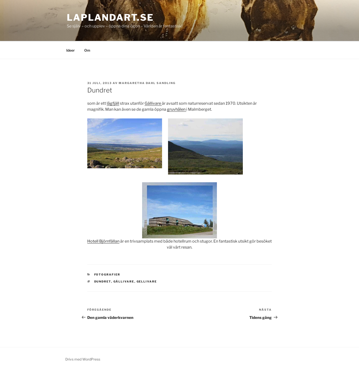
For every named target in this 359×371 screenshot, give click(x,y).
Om (87, 50)
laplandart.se (110, 17)
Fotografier (107, 274)
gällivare (123, 281)
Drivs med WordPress (82, 359)
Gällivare (153, 103)
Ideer (70, 50)
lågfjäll (113, 103)
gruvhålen (176, 109)
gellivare (147, 281)
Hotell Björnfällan (103, 241)
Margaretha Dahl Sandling (147, 83)
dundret (102, 281)
